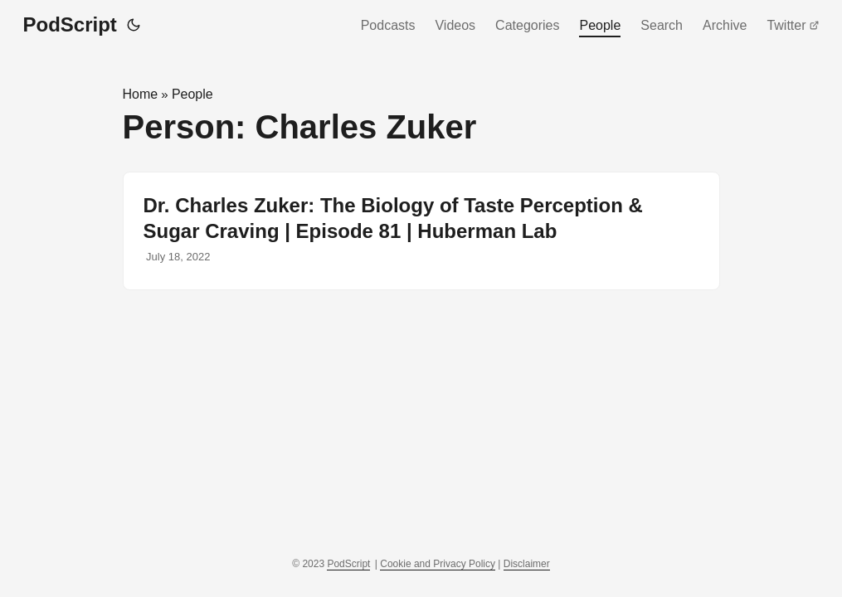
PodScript (70, 24)
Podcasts (388, 25)
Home (140, 94)
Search (661, 25)
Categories (527, 25)
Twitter (793, 25)
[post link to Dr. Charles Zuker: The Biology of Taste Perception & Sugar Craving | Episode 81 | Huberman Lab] (421, 230)
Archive (725, 25)
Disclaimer (527, 564)
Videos (455, 25)
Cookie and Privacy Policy (437, 564)
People (600, 25)
